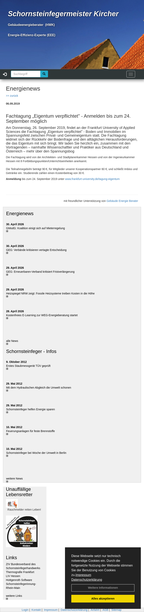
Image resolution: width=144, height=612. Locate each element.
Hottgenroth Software (19, 580)
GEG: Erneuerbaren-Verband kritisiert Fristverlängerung (40, 271)
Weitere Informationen (103, 587)
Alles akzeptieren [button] (103, 598)
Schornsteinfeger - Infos (31, 351)
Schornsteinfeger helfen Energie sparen (30, 409)
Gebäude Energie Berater (122, 200)
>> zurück (12, 95)
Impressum (83, 575)
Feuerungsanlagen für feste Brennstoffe (30, 431)
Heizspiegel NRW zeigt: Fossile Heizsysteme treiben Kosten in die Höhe (50, 293)
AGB (105, 609)
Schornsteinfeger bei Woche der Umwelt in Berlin (36, 452)
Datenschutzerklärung (86, 579)
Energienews (20, 213)
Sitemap (116, 609)
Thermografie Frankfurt (20, 572)
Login (25, 609)
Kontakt (36, 609)
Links (11, 557)
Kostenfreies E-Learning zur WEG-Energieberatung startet (42, 315)
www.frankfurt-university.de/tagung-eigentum (92, 179)
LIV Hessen (13, 576)
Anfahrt (94, 609)
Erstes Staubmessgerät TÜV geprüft (28, 365)
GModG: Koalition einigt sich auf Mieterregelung (35, 228)
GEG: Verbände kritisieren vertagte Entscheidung (36, 250)
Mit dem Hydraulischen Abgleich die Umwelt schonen (38, 387)
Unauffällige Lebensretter (19, 491)
